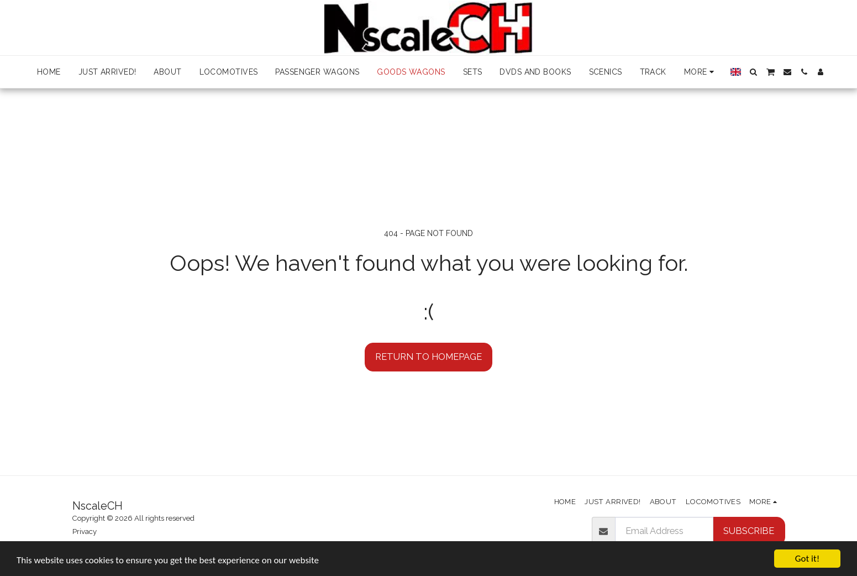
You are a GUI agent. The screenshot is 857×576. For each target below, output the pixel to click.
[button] (753, 72)
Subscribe (748, 530)
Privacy (84, 531)
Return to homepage (428, 356)
